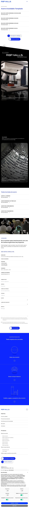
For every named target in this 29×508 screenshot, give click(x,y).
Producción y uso (5, 449)
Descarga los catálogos (9, 458)
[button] (27, 472)
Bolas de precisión (4, 433)
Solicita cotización (8, 461)
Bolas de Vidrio (5, 443)
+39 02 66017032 (4, 264)
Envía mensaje (15, 328)
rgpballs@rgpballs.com (5, 274)
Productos (3, 430)
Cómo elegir (4, 451)
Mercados (3, 423)
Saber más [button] (14, 505)
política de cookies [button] (4, 479)
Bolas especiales (5, 445)
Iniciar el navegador (4, 258)
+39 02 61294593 (4, 265)
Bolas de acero (4, 6)
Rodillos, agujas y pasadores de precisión (8, 453)
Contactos (3, 426)
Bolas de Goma (5, 442)
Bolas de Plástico (5, 439)
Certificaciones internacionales (7, 421)
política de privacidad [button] (20, 475)
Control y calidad (4, 416)
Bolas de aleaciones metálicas (7, 437)
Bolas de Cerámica (5, 440)
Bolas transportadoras (5, 447)
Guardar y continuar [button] (14, 503)
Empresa (3, 413)
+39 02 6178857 (4, 263)
